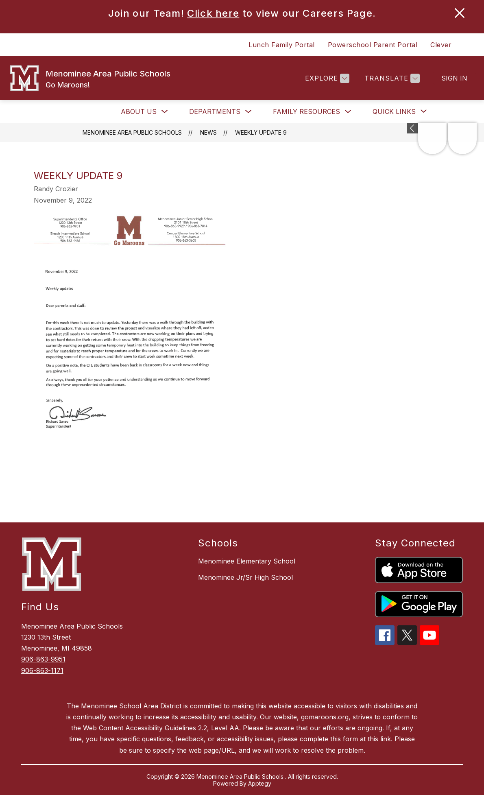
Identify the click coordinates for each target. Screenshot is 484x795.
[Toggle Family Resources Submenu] (348, 111)
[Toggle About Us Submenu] (165, 111)
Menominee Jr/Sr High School (245, 577)
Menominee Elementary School (246, 561)
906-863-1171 (42, 670)
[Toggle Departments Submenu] (248, 111)
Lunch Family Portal (282, 45)
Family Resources (306, 111)
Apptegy (259, 783)
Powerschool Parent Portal (373, 45)
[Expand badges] (412, 128)
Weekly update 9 (261, 132)
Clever (440, 45)
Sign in (454, 78)
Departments (214, 111)
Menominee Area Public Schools (132, 132)
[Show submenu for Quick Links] (394, 111)
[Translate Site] (391, 78)
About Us (139, 111)
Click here (213, 13)
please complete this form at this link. (334, 739)
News (208, 132)
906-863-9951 (43, 659)
